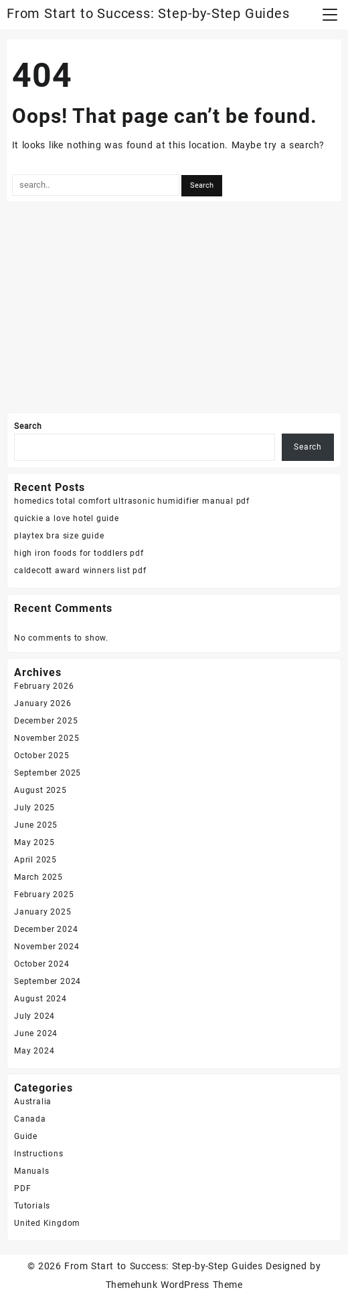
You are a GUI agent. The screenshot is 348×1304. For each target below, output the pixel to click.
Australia (33, 1101)
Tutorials (32, 1205)
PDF (22, 1188)
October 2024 (42, 964)
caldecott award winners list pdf (80, 570)
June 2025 (36, 825)
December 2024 (46, 929)
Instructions (39, 1153)
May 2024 (34, 1050)
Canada (30, 1119)
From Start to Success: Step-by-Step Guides (148, 13)
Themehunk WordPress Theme (174, 1284)
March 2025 (38, 877)
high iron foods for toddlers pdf (79, 553)
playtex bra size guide (59, 535)
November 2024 (46, 946)
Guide (25, 1136)
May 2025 (34, 842)
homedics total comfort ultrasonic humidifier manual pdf (132, 501)
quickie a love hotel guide (66, 518)
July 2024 (34, 1016)
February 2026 (44, 686)
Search (28, 426)
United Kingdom (47, 1223)
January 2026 (43, 703)
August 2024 (40, 998)
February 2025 (44, 894)
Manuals (32, 1171)
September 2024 (47, 981)
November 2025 (46, 738)
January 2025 (43, 912)
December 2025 (46, 720)
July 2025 (34, 807)
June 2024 (36, 1033)
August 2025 (40, 790)
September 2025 (47, 773)
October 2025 (42, 755)
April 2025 (35, 859)
